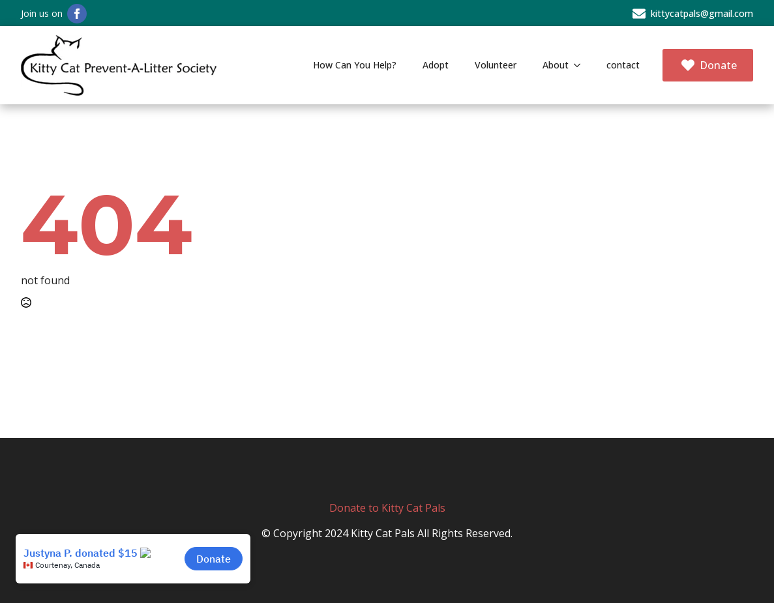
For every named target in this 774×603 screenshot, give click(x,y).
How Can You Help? (354, 65)
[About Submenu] (581, 65)
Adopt (436, 65)
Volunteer (495, 65)
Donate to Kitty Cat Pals (387, 508)
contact (623, 65)
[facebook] (77, 13)
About (556, 65)
